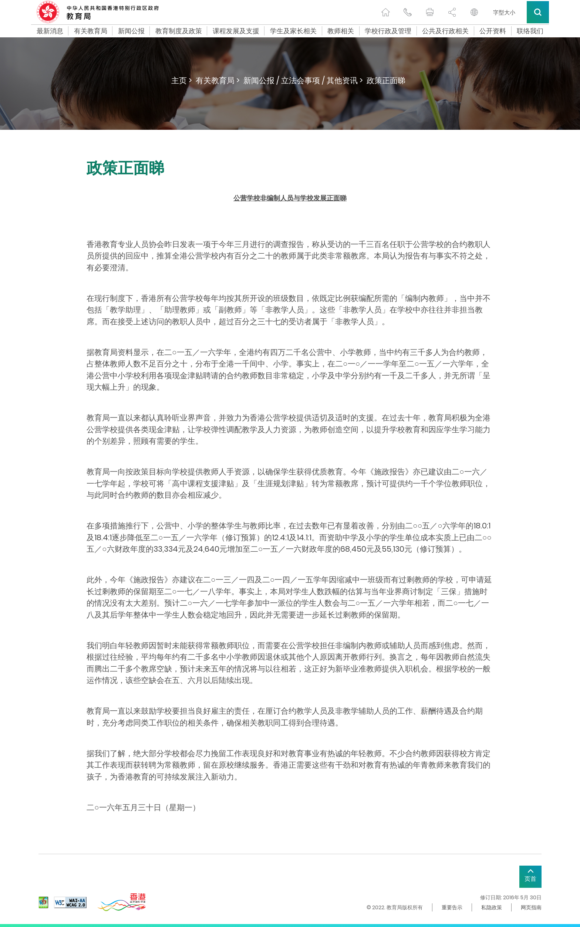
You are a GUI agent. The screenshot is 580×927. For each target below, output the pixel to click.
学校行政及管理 (388, 31)
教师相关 (340, 31)
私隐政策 (491, 907)
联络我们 (530, 31)
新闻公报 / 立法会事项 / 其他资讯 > (303, 80)
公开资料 (492, 31)
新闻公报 (131, 31)
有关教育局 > (218, 80)
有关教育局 (90, 31)
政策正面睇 (386, 80)
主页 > (181, 80)
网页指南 (531, 907)
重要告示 (452, 907)
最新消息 (50, 31)
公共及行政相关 (445, 31)
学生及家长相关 (293, 31)
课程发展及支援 (236, 31)
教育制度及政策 (178, 31)
